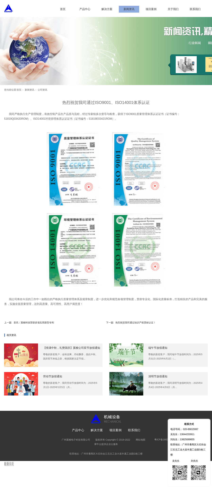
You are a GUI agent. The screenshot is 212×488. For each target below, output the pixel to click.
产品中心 (84, 9)
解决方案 (107, 9)
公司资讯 (42, 89)
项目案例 (151, 9)
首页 (63, 9)
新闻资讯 (129, 9)
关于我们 (173, 9)
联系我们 (195, 9)
